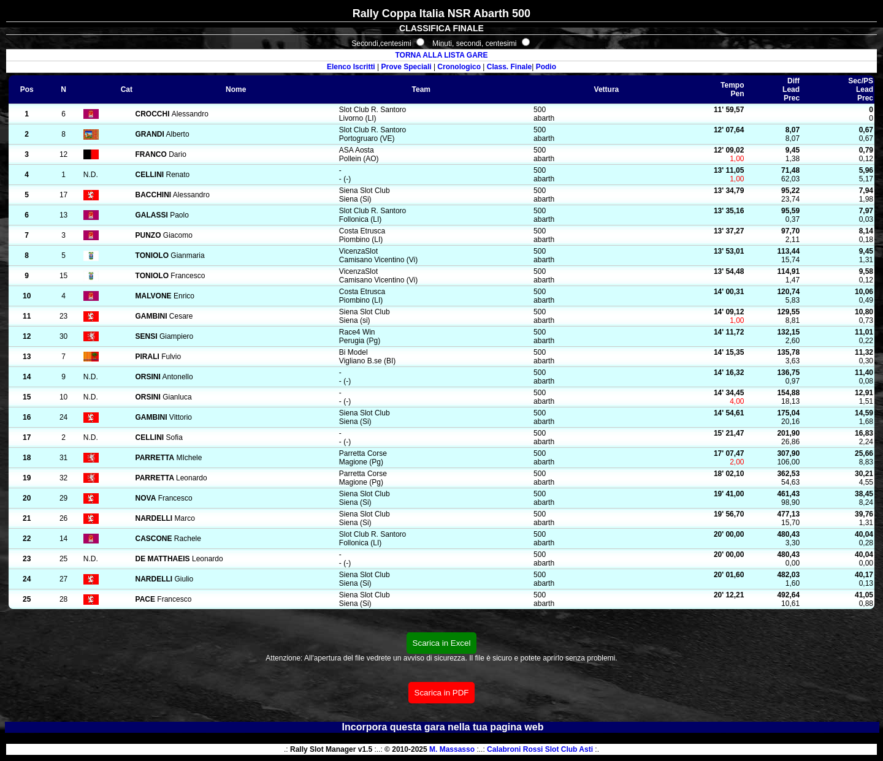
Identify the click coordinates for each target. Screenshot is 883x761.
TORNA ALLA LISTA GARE (441, 55)
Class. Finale (509, 66)
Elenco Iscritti (351, 66)
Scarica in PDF (442, 692)
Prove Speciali (406, 66)
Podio (546, 66)
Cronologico (459, 66)
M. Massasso (452, 749)
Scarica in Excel (442, 643)
